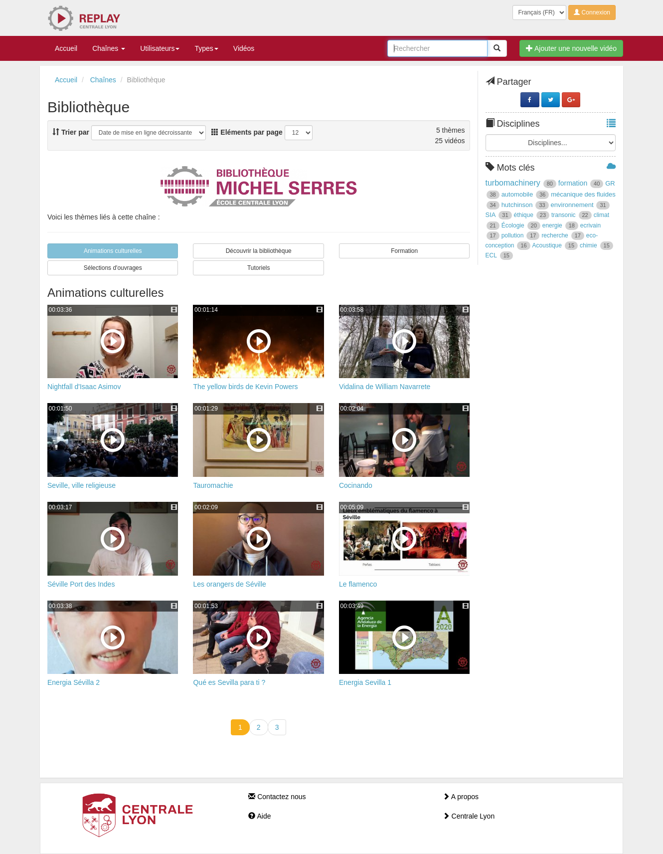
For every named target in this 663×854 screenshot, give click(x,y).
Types (206, 48)
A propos (461, 797)
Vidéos (244, 48)
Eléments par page (246, 132)
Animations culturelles (113, 250)
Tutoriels (258, 267)
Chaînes (108, 48)
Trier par (70, 132)
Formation (404, 250)
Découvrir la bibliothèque (259, 250)
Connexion (592, 12)
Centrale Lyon (469, 816)
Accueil (66, 48)
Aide (259, 816)
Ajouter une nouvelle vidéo (571, 48)
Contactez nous (277, 797)
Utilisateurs (159, 48)
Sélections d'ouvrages (113, 267)
